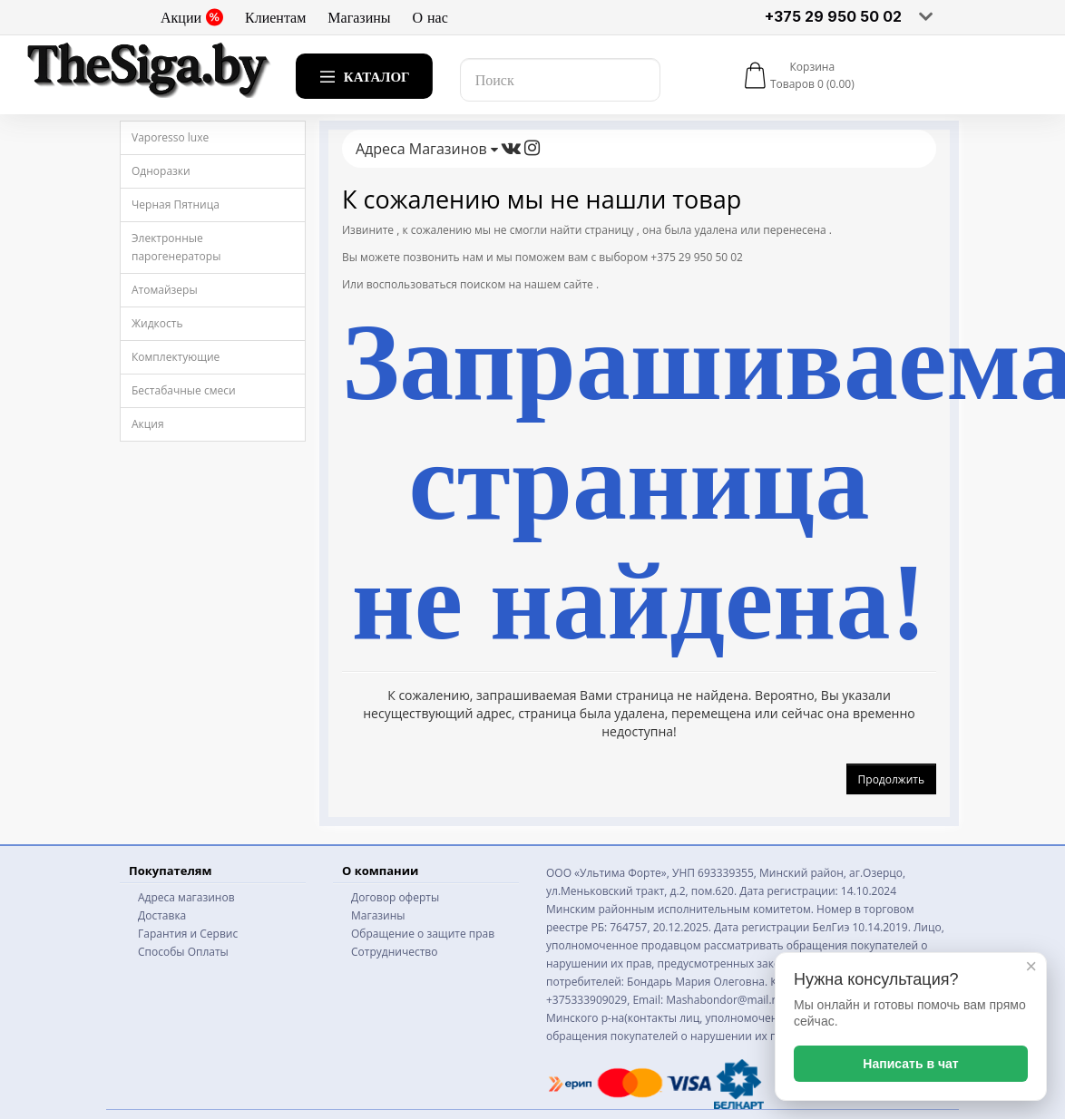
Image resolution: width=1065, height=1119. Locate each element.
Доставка (162, 915)
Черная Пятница (176, 204)
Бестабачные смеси (184, 390)
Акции (192, 17)
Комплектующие (176, 357)
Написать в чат (910, 1063)
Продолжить (891, 779)
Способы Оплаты (183, 951)
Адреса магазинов (186, 897)
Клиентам (275, 17)
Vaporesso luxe (170, 137)
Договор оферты (395, 897)
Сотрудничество (394, 951)
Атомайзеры (165, 289)
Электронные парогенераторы (176, 247)
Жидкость (157, 323)
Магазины (358, 17)
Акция (148, 424)
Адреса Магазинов (427, 149)
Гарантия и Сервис (188, 933)
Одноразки (161, 171)
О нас (430, 17)
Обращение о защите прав (422, 933)
